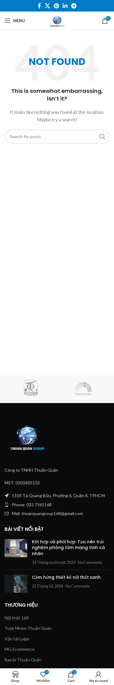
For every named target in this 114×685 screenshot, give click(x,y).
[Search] (57, 137)
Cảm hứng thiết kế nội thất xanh (66, 577)
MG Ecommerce (20, 649)
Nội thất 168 (17, 617)
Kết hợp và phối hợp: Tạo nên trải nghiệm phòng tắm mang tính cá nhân (68, 548)
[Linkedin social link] (65, 5)
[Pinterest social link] (56, 5)
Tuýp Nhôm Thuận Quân (28, 628)
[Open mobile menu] (15, 21)
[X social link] (47, 5)
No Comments (90, 562)
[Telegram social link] (73, 5)
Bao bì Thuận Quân (23, 659)
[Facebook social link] (39, 5)
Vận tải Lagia (17, 638)
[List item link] (57, 504)
